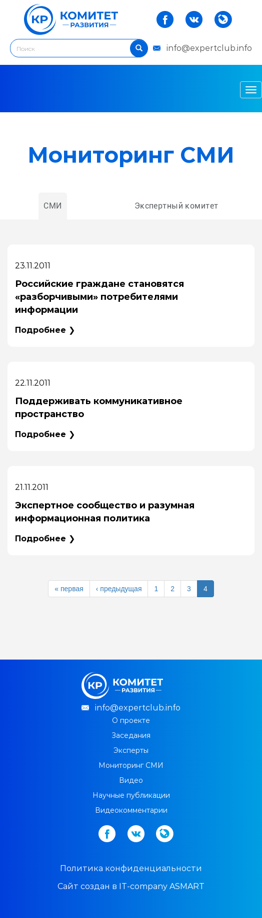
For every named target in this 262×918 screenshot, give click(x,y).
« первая (68, 589)
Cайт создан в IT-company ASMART (131, 886)
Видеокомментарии (131, 810)
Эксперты (131, 750)
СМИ (53, 206)
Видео (131, 780)
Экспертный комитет (176, 206)
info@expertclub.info (209, 48)
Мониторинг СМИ (131, 765)
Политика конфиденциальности (131, 868)
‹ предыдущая (119, 589)
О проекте (131, 720)
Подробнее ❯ (45, 330)
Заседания (131, 735)
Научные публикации (131, 795)
